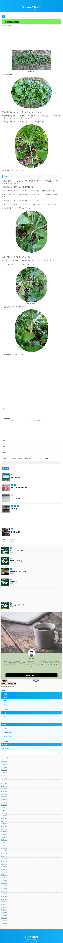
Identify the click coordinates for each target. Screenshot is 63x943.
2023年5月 (4, 858)
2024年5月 (4, 826)
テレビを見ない (15, 477)
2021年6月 (4, 920)
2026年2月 (4, 770)
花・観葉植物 (7, 732)
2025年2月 (4, 802)
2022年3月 (4, 896)
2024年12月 (4, 807)
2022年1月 (4, 901)
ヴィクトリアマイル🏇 (16, 550)
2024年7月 (4, 821)
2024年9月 (4, 815)
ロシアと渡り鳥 (15, 498)
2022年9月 (4, 880)
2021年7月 (4, 918)
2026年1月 (4, 772)
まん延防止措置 (15, 532)
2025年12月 (4, 775)
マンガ (5, 721)
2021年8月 (4, 915)
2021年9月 (4, 912)
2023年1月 (4, 869)
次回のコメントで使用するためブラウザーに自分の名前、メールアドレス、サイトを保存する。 (26, 458)
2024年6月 (4, 823)
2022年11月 (4, 875)
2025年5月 (4, 794)
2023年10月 (4, 845)
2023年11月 (4, 842)
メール (5, 446)
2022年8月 (4, 883)
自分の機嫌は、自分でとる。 (18, 571)
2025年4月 (4, 797)
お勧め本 (6, 713)
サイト (4, 452)
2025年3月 (4, 799)
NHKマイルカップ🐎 (16, 561)
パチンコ (6, 709)
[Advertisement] (31, 37)
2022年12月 (4, 872)
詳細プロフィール (31, 675)
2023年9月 (4, 848)
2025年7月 (4, 788)
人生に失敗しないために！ (31, 939)
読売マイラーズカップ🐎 (17, 605)
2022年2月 (4, 899)
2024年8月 (4, 818)
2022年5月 (4, 891)
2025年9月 (4, 783)
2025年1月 (4, 805)
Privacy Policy (31, 933)
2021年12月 (4, 904)
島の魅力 (6, 741)
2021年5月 (4, 923)
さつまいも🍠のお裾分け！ (19, 488)
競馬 (5, 701)
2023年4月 (4, 861)
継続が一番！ (15, 509)
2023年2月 (4, 867)
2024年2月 (4, 834)
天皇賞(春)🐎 (14, 582)
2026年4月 (4, 764)
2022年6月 (4, 888)
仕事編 (6, 694)
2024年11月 (4, 810)
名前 (4, 440)
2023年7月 (4, 853)
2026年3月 (4, 767)
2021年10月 (4, 910)
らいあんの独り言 (31, 6)
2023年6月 (4, 856)
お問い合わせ (7, 745)
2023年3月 (4, 864)
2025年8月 (4, 786)
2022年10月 (4, 877)
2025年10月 (4, 780)
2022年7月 (4, 885)
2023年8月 (4, 850)
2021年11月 (4, 907)
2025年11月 (4, 778)
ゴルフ (5, 705)
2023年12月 (4, 840)
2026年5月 (4, 762)
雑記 (5, 724)
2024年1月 (4, 837)
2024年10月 (4, 813)
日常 (4, 408)
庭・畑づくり (7, 737)
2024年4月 (4, 829)
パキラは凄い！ (10, 541)
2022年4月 (4, 893)
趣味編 (6, 697)
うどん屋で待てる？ (11, 539)
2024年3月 (4, 832)
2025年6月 (4, 791)
